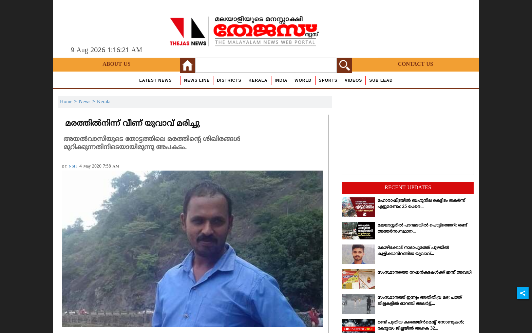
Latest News (155, 80)
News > (88, 102)
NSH (73, 166)
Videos (353, 80)
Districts (229, 80)
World (302, 80)
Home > (69, 102)
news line (197, 80)
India (281, 80)
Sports (328, 80)
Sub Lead (381, 80)
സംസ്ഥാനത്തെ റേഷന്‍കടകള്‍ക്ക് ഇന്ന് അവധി (425, 272)
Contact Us (415, 64)
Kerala (258, 80)
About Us (116, 64)
